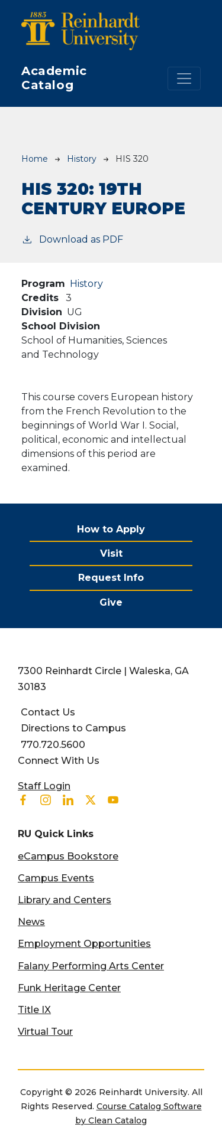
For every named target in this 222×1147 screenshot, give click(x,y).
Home (34, 158)
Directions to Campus (73, 728)
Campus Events (56, 878)
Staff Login (44, 786)
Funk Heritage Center (69, 988)
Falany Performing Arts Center (91, 966)
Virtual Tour (45, 1031)
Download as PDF (72, 239)
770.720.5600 (53, 744)
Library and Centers (64, 900)
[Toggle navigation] (184, 78)
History (81, 158)
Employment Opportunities (84, 943)
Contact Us (48, 712)
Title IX (34, 1009)
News (31, 921)
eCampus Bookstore (68, 856)
